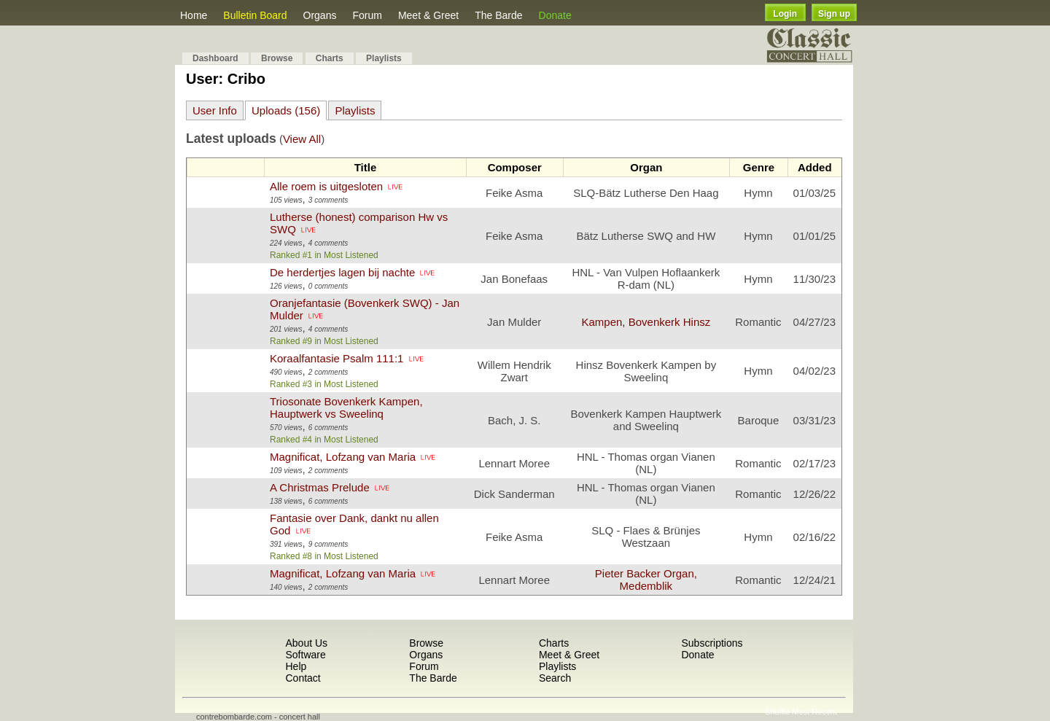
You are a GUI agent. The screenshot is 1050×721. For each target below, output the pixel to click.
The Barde (498, 15)
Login (785, 14)
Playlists (384, 58)
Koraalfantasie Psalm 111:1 (336, 358)
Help (295, 666)
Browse (276, 58)
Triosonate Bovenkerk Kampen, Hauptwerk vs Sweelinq (346, 407)
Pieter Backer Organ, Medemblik (646, 579)
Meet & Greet (428, 15)
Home (193, 15)
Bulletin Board (255, 15)
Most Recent (814, 711)
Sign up (834, 14)
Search (555, 678)
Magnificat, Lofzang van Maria (343, 457)
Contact (302, 678)
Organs (320, 15)
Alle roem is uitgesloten (326, 186)
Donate (555, 15)
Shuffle (777, 711)
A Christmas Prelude (320, 487)
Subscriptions (711, 643)
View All (302, 139)
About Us (306, 643)
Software (305, 654)
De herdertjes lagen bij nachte (342, 272)
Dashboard (215, 58)
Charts (329, 58)
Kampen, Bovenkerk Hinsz (645, 322)
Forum (366, 15)
